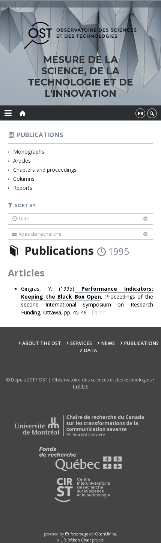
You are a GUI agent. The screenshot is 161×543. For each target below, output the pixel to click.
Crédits (80, 386)
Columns (24, 178)
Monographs (29, 151)
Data (90, 350)
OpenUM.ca (105, 534)
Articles (22, 160)
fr (140, 113)
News (108, 343)
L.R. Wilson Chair (75, 540)
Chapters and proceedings (45, 169)
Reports (23, 187)
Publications (40, 134)
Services (81, 343)
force (79, 534)
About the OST (41, 343)
